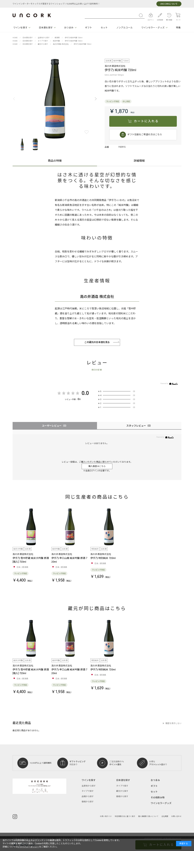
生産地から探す (89, 785)
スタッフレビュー (139, 426)
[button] (95, 98)
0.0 (85, 393)
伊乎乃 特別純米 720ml (103, 558)
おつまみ (68, 27)
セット (104, 27)
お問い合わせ (176, 816)
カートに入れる (146, 121)
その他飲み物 (158, 797)
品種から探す (88, 796)
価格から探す (88, 801)
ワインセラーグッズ (161, 803)
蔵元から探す (122, 791)
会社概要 (164, 816)
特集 (178, 27)
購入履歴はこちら (97, 466)
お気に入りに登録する (87, 132)
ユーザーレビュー (55, 426)
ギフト (88, 27)
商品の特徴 (55, 161)
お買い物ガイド (106, 816)
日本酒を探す (46, 27)
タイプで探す (88, 791)
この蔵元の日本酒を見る (97, 342)
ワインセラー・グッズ (153, 27)
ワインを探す (20, 27)
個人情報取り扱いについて (148, 816)
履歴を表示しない (173, 723)
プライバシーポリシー (28, 846)
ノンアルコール (124, 27)
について (169, 4)
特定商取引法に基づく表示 (125, 816)
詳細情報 (139, 161)
